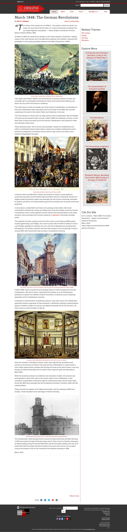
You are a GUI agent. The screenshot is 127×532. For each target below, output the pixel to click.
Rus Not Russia (97, 118)
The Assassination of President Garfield (97, 87)
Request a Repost (106, 519)
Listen (72, 12)
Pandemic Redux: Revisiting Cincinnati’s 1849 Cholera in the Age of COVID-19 (97, 177)
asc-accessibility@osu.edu (89, 529)
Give (105, 12)
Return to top (74, 496)
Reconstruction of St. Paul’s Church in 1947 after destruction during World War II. (47, 436)
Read (54, 12)
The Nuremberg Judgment (97, 146)
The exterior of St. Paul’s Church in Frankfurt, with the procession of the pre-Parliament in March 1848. (46, 287)
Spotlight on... (93, 12)
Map (87, 1)
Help (77, 1)
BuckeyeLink (82, 1)
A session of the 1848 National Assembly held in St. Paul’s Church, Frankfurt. (47, 360)
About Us (108, 515)
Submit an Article (106, 518)
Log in (108, 527)
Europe (84, 35)
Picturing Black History (104, 525)
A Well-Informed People (104, 524)
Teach (81, 12)
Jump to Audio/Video (71, 21)
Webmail (98, 1)
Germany (85, 38)
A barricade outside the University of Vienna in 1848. (46, 192)
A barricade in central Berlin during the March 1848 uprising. (46, 96)
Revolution (85, 40)
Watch (63, 12)
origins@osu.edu (106, 511)
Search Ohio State (105, 1)
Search (77, 5)
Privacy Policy (107, 513)
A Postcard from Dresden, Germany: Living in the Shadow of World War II (97, 55)
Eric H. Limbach (23, 21)
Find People (92, 1)
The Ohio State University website (20, 1)
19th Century (86, 33)
